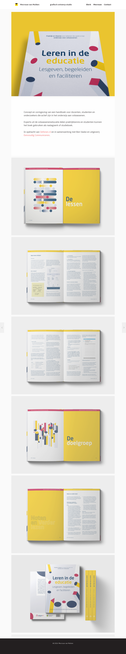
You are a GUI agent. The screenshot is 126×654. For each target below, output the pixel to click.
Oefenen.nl (45, 131)
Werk (88, 4)
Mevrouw (97, 4)
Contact (107, 4)
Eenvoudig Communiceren (37, 135)
